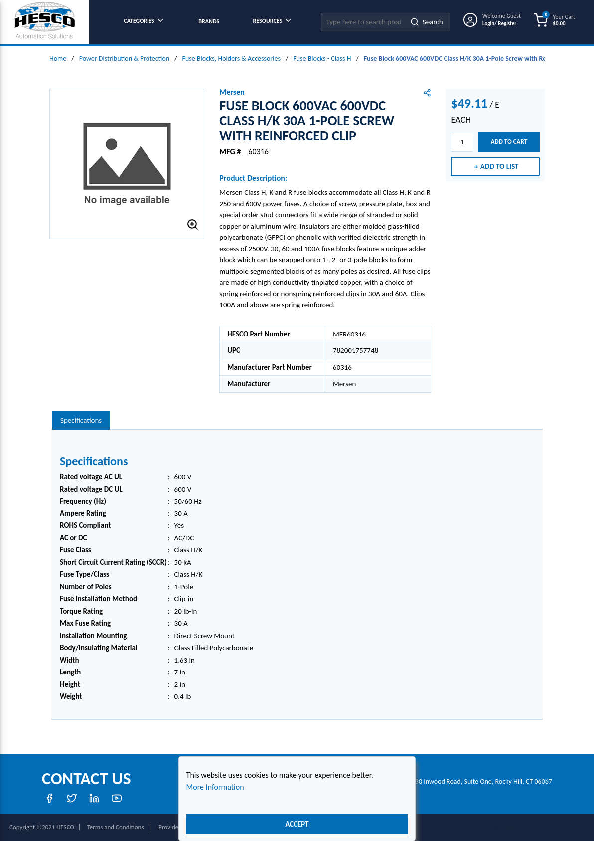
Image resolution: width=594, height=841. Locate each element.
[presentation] (81, 420)
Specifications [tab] (81, 420)
